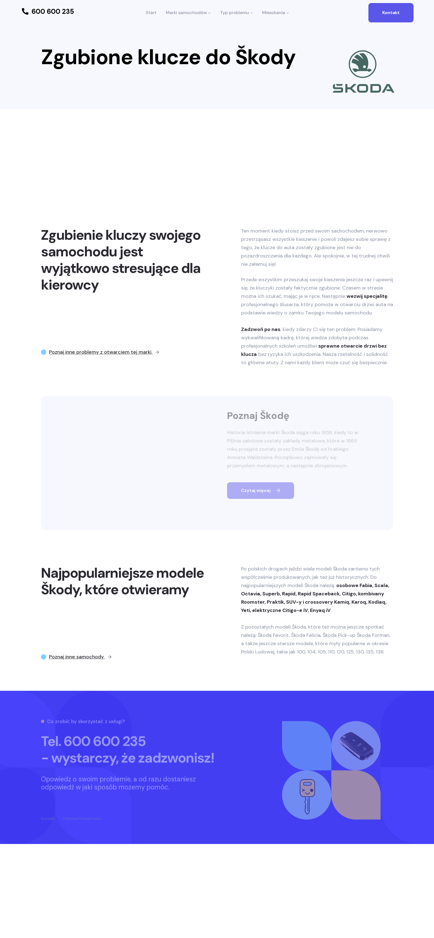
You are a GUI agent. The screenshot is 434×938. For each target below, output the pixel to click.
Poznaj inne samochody (80, 656)
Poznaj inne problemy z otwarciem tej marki (104, 352)
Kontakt (391, 12)
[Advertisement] (217, 150)
